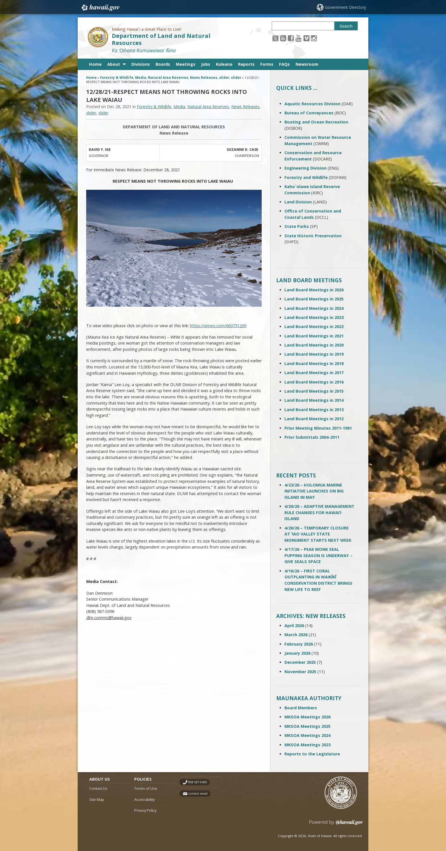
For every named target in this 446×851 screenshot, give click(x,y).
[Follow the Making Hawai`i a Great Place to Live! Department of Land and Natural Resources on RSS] (283, 38)
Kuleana (224, 64)
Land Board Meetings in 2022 (314, 326)
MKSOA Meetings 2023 (307, 744)
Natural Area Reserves (168, 77)
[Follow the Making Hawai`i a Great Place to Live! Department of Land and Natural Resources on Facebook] (291, 38)
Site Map (96, 799)
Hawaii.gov (100, 7)
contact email (198, 794)
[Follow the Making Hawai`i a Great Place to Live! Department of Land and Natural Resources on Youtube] (299, 38)
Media (140, 77)
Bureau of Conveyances (308, 113)
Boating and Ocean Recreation (316, 122)
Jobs (205, 64)
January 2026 (297, 653)
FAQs (284, 64)
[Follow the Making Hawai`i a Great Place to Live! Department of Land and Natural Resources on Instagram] (314, 38)
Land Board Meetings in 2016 (314, 382)
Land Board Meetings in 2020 (314, 345)
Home (95, 64)
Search (346, 26)
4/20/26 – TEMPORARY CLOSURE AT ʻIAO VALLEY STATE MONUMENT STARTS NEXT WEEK (317, 534)
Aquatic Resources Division (312, 103)
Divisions (140, 64)
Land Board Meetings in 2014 (314, 400)
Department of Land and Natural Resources (161, 39)
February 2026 (298, 644)
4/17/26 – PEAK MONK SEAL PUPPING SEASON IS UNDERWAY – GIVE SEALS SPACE (318, 555)
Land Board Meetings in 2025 (314, 299)
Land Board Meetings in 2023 (314, 317)
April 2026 (294, 625)
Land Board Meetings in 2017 (314, 372)
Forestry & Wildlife (116, 77)
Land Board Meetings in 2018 (314, 363)
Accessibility (144, 799)
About (113, 64)
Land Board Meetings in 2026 (314, 289)
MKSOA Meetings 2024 (307, 735)
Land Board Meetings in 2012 (314, 418)
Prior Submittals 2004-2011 (311, 437)
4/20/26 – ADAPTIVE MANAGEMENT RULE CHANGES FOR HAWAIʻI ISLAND (319, 512)
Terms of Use (145, 788)
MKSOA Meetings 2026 (307, 717)
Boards (163, 64)
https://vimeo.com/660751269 (218, 325)
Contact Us (98, 788)
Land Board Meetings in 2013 (314, 409)
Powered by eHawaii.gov (336, 824)
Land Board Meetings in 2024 (314, 308)
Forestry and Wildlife (306, 177)
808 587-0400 (197, 782)
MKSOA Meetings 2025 (307, 726)
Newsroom (307, 64)
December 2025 (300, 662)
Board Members (300, 707)
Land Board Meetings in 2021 (314, 336)
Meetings (185, 64)
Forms (266, 64)
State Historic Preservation (313, 235)
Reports (246, 64)
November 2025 (300, 671)
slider (224, 77)
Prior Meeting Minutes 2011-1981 (318, 428)
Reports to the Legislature (312, 754)
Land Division (298, 202)
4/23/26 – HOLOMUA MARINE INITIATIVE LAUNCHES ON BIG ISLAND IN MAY (314, 491)
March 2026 (295, 634)
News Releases (203, 77)
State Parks (296, 226)
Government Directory (345, 7)
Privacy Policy (145, 810)
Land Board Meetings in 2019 (314, 354)
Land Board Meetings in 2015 (314, 391)
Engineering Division (305, 168)
